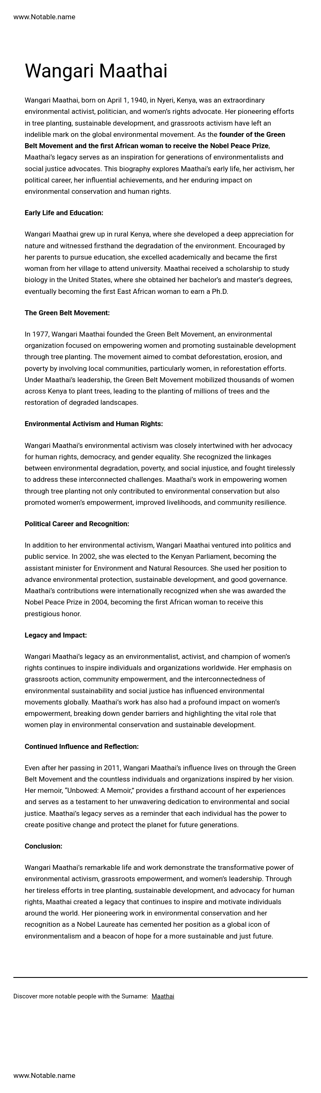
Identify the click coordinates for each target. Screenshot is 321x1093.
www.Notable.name (44, 17)
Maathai (163, 996)
